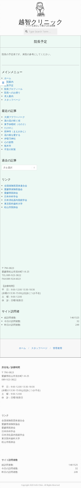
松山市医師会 (11, 207)
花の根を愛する (12, 134)
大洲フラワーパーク (14, 117)
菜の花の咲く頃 (12, 120)
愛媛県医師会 (11, 192)
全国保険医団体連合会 (15, 185)
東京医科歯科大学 (13, 203)
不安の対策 (10, 149)
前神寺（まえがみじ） (15, 131)
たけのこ (8, 127)
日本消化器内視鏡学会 (15, 200)
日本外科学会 (11, 196)
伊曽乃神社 (10, 138)
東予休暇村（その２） (15, 124)
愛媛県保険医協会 (13, 189)
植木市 (7, 145)
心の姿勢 (8, 142)
